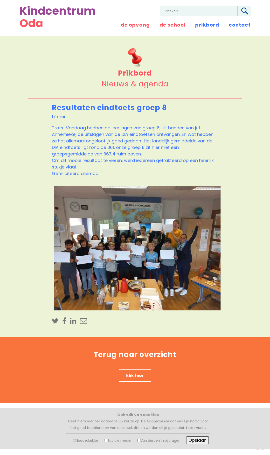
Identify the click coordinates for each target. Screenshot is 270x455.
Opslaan (197, 440)
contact (240, 24)
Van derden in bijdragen (160, 440)
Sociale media (119, 440)
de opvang (135, 24)
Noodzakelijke (87, 440)
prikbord (207, 24)
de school (172, 24)
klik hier (135, 375)
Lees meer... (196, 427)
